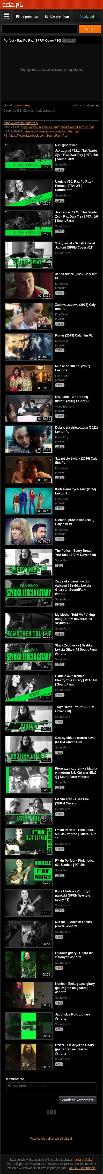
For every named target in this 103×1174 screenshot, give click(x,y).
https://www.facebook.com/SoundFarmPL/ (38, 135)
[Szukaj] (39, 28)
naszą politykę (82, 1160)
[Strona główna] (13, 5)
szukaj (90, 29)
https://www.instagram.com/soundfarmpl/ (51, 131)
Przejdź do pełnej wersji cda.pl (51, 1138)
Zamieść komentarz (77, 1100)
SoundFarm (21, 105)
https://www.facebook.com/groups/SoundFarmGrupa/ (57, 127)
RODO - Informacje (82, 1168)
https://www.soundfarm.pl (21, 123)
